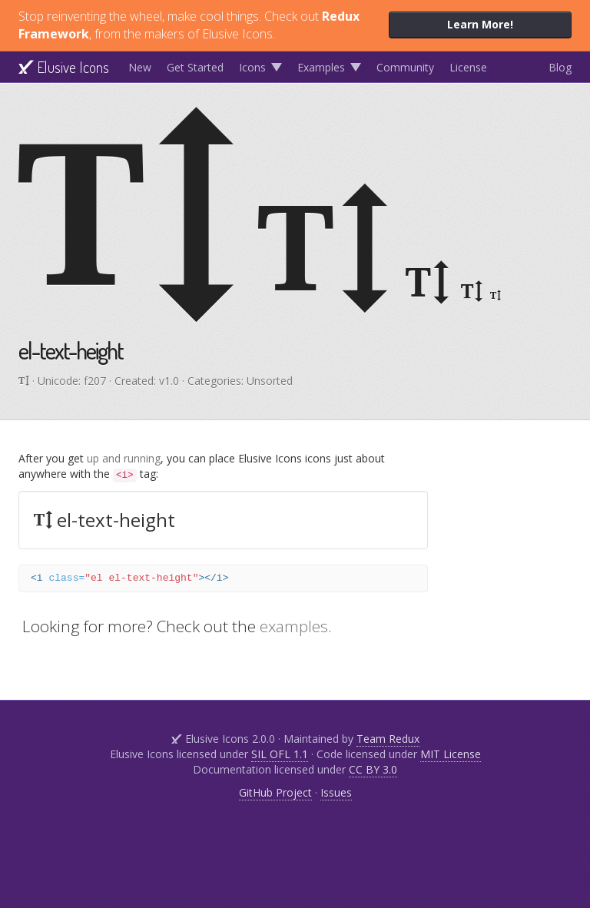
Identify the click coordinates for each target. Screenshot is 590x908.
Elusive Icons (63, 67)
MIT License (450, 754)
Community (405, 67)
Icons (252, 67)
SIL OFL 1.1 (279, 754)
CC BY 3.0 (373, 769)
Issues (336, 792)
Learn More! (480, 24)
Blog (560, 67)
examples (294, 626)
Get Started (195, 67)
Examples (321, 67)
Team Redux (387, 738)
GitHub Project (275, 792)
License (468, 67)
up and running (124, 458)
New (139, 67)
